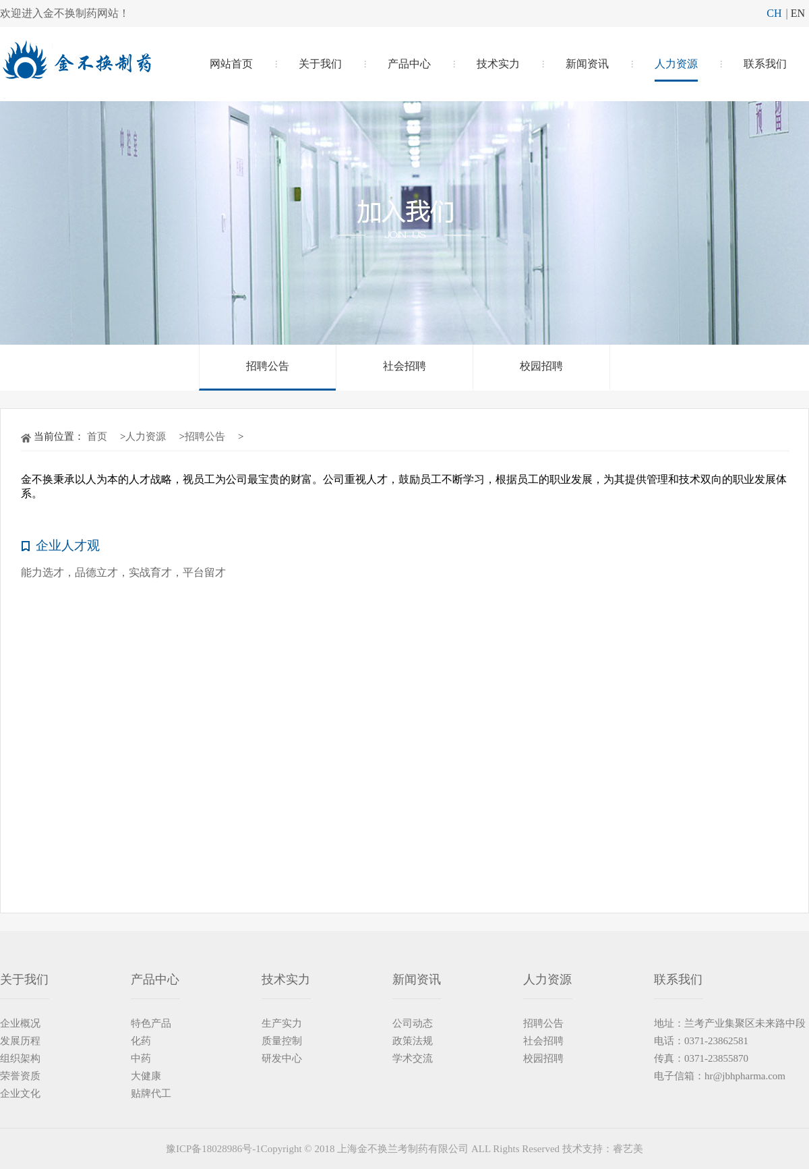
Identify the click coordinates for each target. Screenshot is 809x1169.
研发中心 (282, 1058)
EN (798, 13)
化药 (141, 1040)
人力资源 (676, 63)
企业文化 (20, 1093)
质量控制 (282, 1040)
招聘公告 (267, 366)
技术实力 (498, 63)
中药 (141, 1058)
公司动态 (412, 1023)
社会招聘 (404, 366)
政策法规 (412, 1040)
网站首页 (231, 63)
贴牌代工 (151, 1093)
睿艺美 (628, 1148)
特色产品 (151, 1023)
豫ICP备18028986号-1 (213, 1148)
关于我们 (320, 63)
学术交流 (412, 1058)
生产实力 (282, 1023)
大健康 (146, 1076)
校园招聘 (541, 366)
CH (774, 13)
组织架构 (20, 1058)
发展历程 (20, 1040)
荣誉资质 (20, 1076)
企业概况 (20, 1023)
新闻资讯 (587, 63)
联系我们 (765, 63)
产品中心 (409, 63)
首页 (97, 436)
